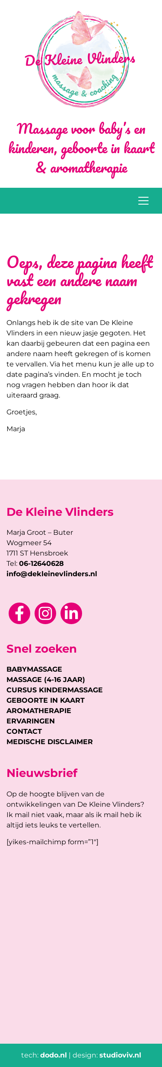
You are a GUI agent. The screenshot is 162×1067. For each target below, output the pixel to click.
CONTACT (24, 731)
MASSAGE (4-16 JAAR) (45, 680)
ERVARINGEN (30, 721)
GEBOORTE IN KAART (45, 700)
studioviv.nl (120, 1055)
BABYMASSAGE (34, 669)
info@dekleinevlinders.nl (51, 574)
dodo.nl (53, 1055)
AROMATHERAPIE (38, 711)
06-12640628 (41, 563)
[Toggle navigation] (143, 200)
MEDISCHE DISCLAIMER (49, 742)
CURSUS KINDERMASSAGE (54, 690)
